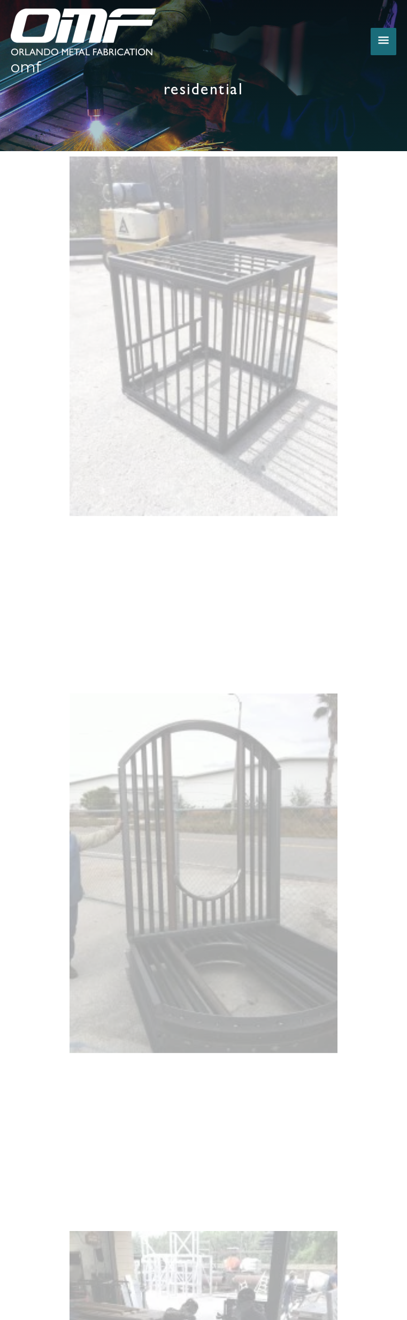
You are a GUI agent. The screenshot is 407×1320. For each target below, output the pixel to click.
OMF (26, 67)
